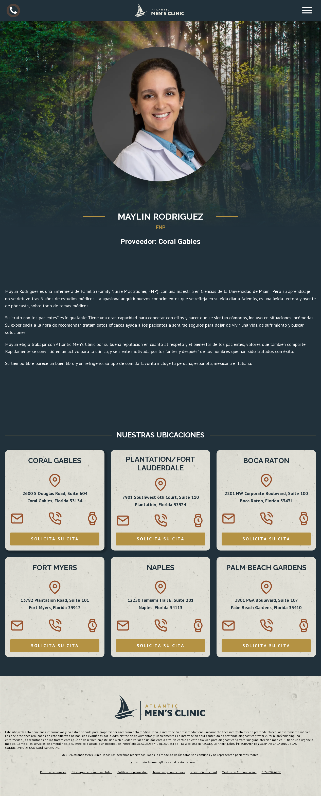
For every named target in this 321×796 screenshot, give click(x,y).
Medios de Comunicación (239, 772)
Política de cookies (53, 772)
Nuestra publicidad (203, 772)
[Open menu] (307, 10)
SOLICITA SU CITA (55, 539)
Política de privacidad (132, 772)
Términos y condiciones (169, 772)
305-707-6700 (271, 772)
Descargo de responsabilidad (92, 772)
